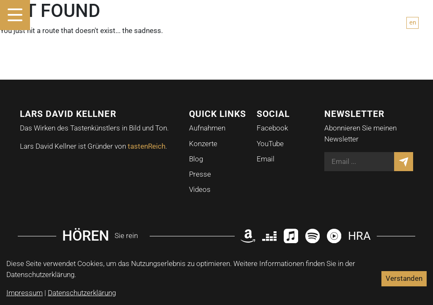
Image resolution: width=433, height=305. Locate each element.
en (412, 22)
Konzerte (203, 143)
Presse (200, 174)
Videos (200, 189)
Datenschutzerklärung (82, 292)
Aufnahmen (207, 128)
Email (265, 159)
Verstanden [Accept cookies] (404, 278)
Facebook (272, 128)
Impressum (24, 292)
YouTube (270, 143)
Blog (196, 159)
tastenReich (146, 146)
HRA (359, 236)
